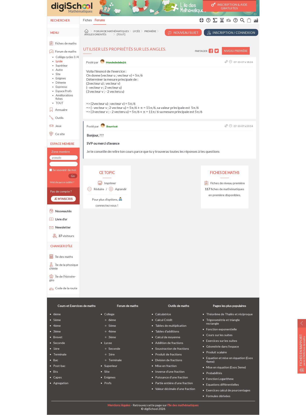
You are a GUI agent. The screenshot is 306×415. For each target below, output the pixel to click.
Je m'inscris (63, 199)
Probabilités (214, 373)
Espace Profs (64, 91)
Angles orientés (95, 34)
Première (150, 31)
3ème (57, 331)
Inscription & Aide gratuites (229, 6)
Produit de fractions (168, 354)
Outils (56, 118)
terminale (59, 354)
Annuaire (58, 109)
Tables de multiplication (170, 325)
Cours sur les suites (219, 335)
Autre (59, 69)
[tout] (121, 34)
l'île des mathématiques (183, 405)
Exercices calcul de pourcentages (228, 390)
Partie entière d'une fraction (174, 383)
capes (57, 377)
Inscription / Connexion (231, 33)
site (107, 371)
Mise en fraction (166, 366)
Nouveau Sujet (183, 33)
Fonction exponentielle (221, 329)
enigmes (110, 377)
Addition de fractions (169, 343)
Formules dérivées (218, 396)
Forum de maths (62, 51)
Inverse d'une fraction (170, 371)
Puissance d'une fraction (171, 377)
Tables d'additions (167, 331)
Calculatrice (163, 314)
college (109, 314)
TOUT (59, 103)
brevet (57, 337)
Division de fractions (168, 360)
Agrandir (118, 189)
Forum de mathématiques (111, 31)
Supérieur (62, 65)
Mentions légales (119, 405)
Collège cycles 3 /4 (67, 57)
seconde (59, 343)
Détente (61, 82)
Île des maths (61, 256)
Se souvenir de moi (64, 170)
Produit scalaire (216, 352)
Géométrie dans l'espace (222, 346)
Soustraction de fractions (172, 348)
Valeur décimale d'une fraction (175, 389)
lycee (108, 343)
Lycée (136, 31)
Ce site (57, 134)
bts (55, 371)
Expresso (61, 86)
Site (58, 74)
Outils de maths (178, 306)
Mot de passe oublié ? (61, 182)
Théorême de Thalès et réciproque (229, 314)
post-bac (59, 366)
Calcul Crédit (163, 320)
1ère (56, 348)
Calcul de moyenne (167, 337)
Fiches (87, 20)
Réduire (95, 189)
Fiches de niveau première (224, 183)
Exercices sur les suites (221, 340)
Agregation (60, 383)
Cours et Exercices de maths (77, 306)
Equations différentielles (222, 384)
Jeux (55, 126)
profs (107, 383)
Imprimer (107, 183)
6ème (57, 314)
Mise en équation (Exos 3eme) (226, 367)
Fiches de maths (63, 43)
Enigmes (61, 78)
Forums (99, 20)
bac (55, 360)
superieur (110, 366)
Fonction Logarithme (220, 379)
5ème (57, 320)
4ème (57, 325)
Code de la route (63, 288)
